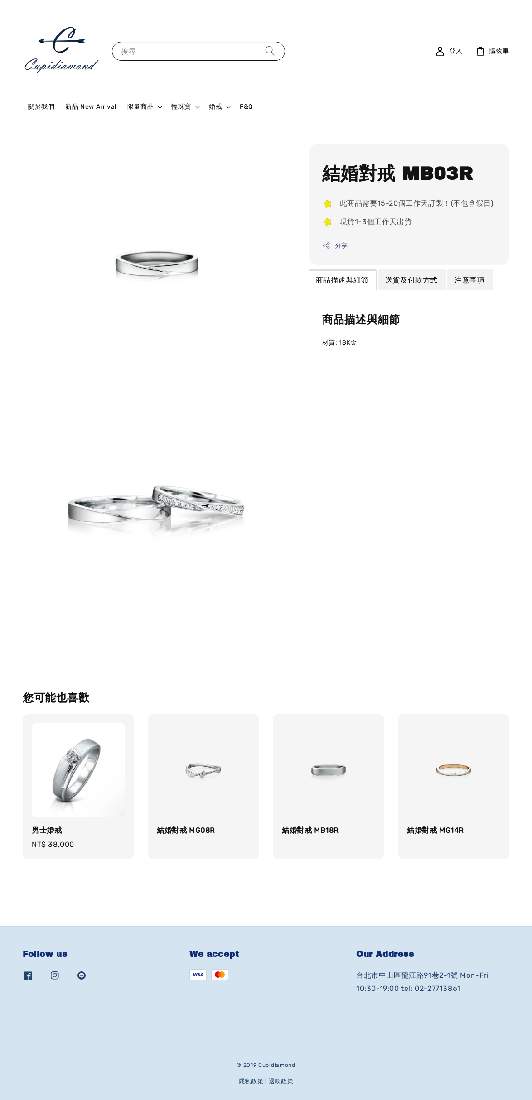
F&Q (246, 106)
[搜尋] (270, 51)
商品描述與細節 (342, 280)
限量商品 (140, 106)
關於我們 (41, 106)
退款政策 (281, 1081)
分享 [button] (335, 245)
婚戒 (215, 106)
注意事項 (469, 280)
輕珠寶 (181, 106)
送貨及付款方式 (411, 280)
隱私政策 (251, 1081)
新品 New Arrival (90, 106)
